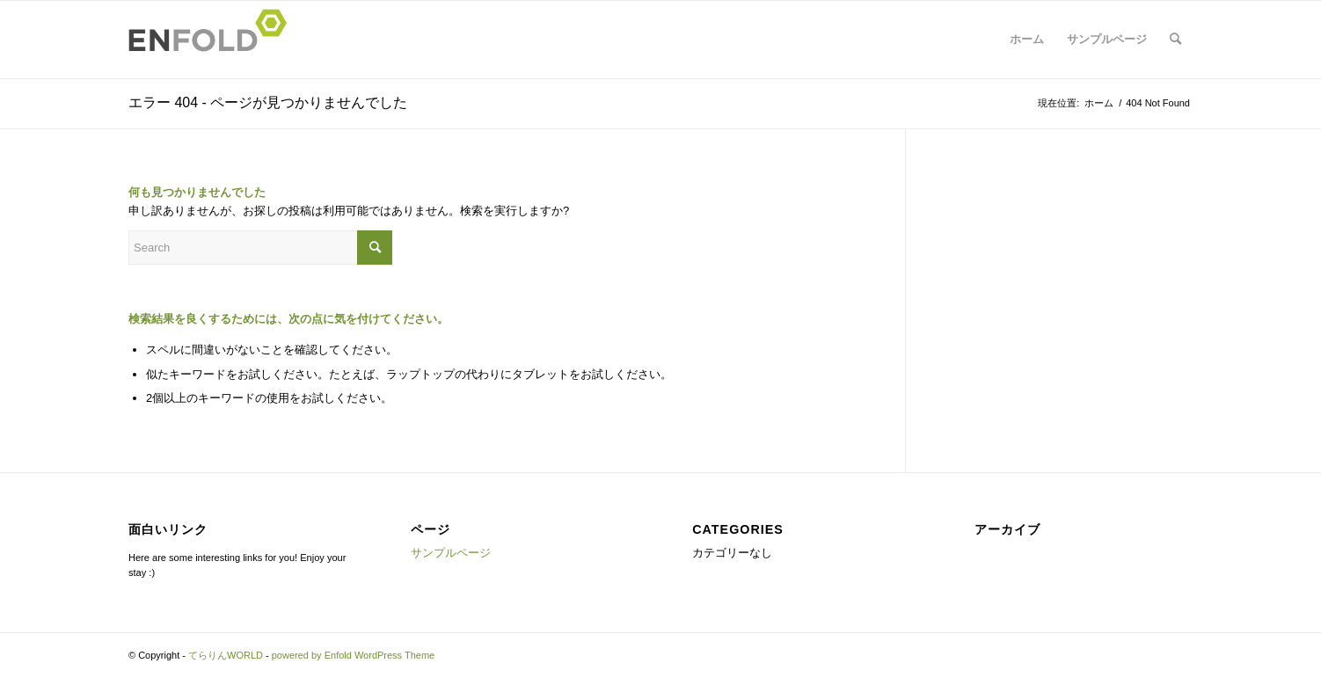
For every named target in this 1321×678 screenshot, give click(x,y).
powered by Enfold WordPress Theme (353, 655)
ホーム (1027, 39)
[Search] (1175, 39)
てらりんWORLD (225, 655)
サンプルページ (1107, 39)
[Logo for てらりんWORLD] (212, 39)
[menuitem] (1175, 39)
